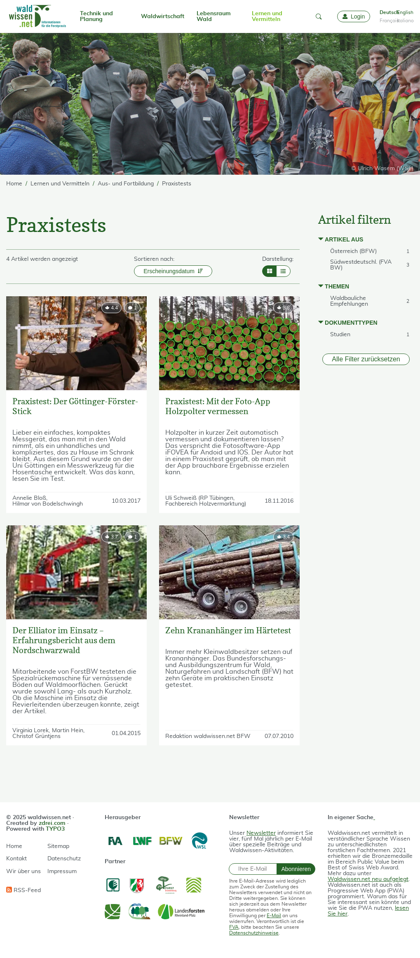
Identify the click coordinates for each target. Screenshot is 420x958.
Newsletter (261, 833)
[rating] (111, 307)
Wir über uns (23, 871)
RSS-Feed (23, 890)
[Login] (353, 16)
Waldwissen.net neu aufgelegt (368, 879)
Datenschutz (64, 859)
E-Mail (274, 915)
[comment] (132, 307)
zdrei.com (52, 823)
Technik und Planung (96, 16)
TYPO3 (55, 829)
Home (14, 846)
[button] (318, 16)
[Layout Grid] (269, 271)
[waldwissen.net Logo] (37, 16)
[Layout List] (283, 271)
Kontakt (16, 859)
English (404, 12)
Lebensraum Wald (214, 16)
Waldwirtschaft (162, 16)
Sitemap (58, 846)
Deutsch (387, 12)
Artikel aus (344, 239)
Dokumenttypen (351, 322)
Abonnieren (296, 869)
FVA (234, 927)
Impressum (62, 871)
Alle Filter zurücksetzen (366, 359)
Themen (337, 286)
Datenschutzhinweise (254, 932)
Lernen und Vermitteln (267, 16)
